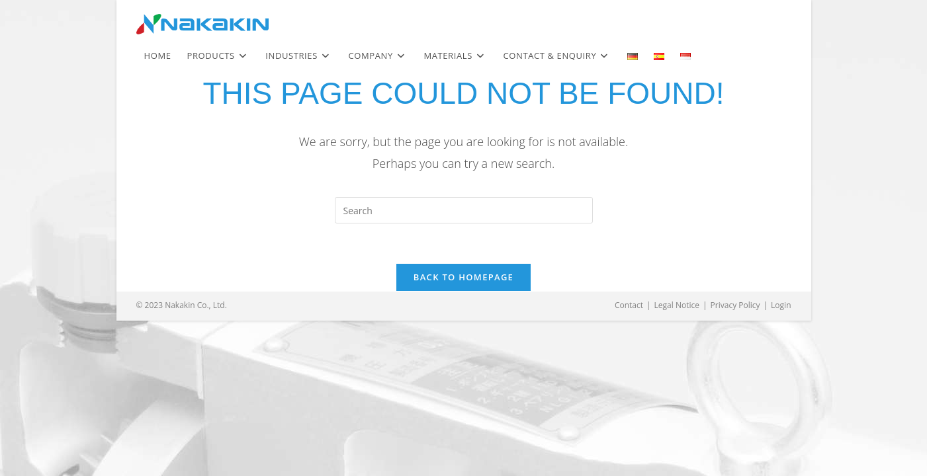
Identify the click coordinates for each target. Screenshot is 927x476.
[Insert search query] (464, 210)
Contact (629, 305)
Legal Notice (676, 305)
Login (781, 305)
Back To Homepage (463, 277)
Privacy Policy (735, 305)
